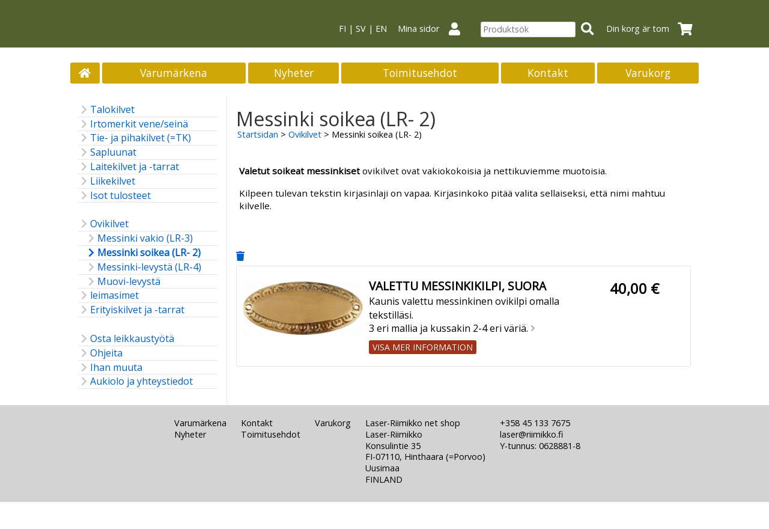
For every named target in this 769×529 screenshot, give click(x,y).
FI (342, 28)
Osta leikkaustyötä (126, 338)
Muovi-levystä (122, 281)
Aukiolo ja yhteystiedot (135, 381)
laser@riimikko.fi (531, 434)
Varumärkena (173, 73)
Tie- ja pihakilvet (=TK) (134, 138)
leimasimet (108, 295)
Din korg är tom (653, 28)
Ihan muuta (110, 367)
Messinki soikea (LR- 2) (143, 252)
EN (381, 28)
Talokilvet (106, 109)
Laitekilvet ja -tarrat (128, 167)
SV (361, 28)
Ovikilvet (103, 224)
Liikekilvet (106, 181)
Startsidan (257, 134)
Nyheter (294, 73)
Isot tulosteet (114, 195)
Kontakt (547, 73)
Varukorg (647, 73)
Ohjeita (100, 353)
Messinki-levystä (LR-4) (143, 267)
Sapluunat (107, 152)
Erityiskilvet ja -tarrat (131, 310)
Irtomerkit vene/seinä (133, 124)
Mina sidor (434, 28)
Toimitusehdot (420, 73)
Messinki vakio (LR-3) (139, 238)
